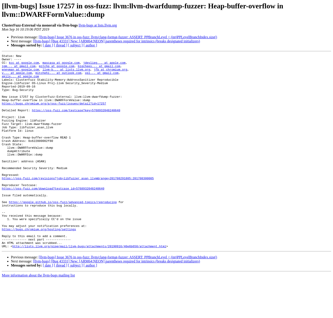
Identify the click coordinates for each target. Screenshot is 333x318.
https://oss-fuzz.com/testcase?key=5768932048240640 (76, 122)
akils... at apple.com (20, 81)
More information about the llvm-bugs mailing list (38, 314)
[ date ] (48, 45)
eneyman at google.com (20, 73)
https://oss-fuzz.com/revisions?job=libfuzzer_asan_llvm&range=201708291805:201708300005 (78, 203)
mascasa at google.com (61, 65)
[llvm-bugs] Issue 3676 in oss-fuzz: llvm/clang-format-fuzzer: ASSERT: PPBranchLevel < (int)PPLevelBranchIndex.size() (128, 37)
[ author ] (90, 45)
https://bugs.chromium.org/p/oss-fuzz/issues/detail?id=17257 (54, 114)
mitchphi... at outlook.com (58, 77)
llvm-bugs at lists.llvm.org (98, 25)
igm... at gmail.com (18, 69)
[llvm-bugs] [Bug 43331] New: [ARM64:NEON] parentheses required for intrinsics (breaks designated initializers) (116, 41)
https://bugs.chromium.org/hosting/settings (39, 264)
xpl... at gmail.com (101, 77)
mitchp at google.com (56, 69)
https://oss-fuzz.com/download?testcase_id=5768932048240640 (53, 216)
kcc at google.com (24, 65)
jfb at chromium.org (110, 73)
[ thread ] (60, 45)
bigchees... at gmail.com (99, 69)
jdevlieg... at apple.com (104, 65)
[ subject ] (75, 45)
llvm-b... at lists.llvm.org (66, 73)
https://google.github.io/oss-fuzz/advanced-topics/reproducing (63, 232)
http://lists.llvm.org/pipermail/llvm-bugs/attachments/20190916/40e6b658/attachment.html (89, 285)
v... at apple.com (17, 77)
